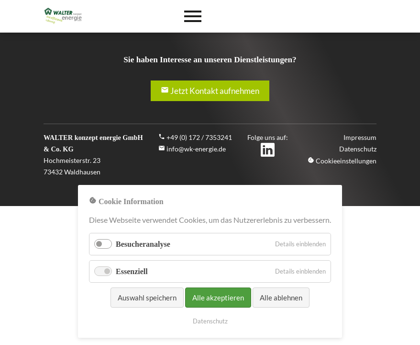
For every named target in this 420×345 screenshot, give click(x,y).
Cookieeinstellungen (342, 161)
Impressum (359, 137)
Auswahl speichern (147, 297)
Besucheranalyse (143, 244)
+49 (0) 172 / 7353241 (199, 137)
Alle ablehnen (281, 297)
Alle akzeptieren (218, 297)
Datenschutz (357, 149)
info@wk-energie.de (196, 149)
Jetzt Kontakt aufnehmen (210, 91)
